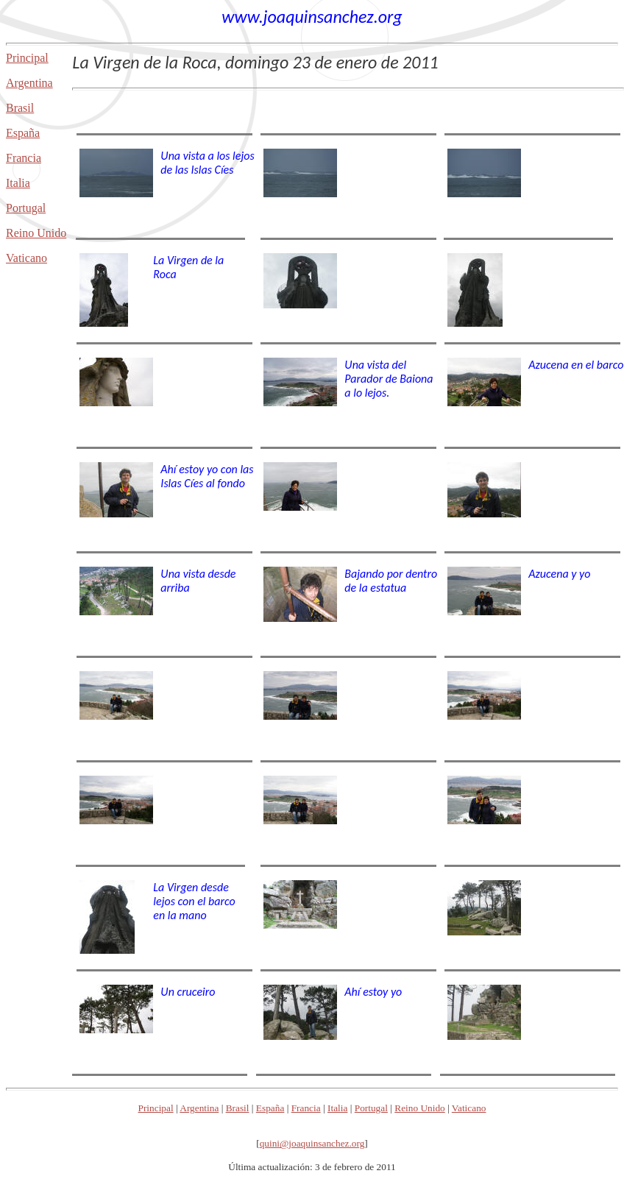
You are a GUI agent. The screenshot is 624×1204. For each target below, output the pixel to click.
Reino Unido (36, 233)
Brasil (20, 108)
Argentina (29, 83)
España (23, 133)
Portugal (26, 208)
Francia (23, 158)
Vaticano (26, 258)
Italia (18, 183)
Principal (27, 58)
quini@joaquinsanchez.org (312, 1143)
